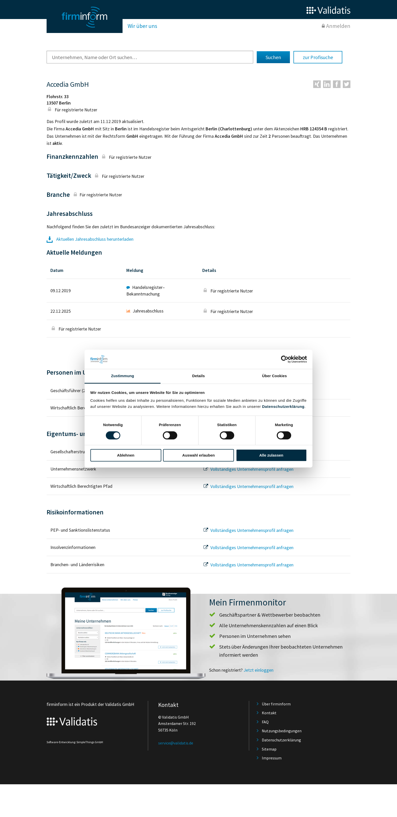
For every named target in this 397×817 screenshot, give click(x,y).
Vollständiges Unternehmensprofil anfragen (247, 469)
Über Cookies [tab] (274, 376)
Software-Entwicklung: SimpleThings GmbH (75, 742)
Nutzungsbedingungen (282, 730)
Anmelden (338, 25)
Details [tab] (198, 376)
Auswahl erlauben (198, 455)
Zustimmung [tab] (122, 376)
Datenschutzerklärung (283, 407)
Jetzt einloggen (258, 670)
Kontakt (269, 712)
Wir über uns (142, 25)
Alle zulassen (271, 455)
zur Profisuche (318, 57)
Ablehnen (125, 455)
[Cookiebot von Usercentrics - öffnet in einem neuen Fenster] (285, 359)
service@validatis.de (175, 742)
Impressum (272, 757)
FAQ (265, 721)
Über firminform (276, 703)
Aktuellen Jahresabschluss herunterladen (90, 239)
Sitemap (269, 749)
